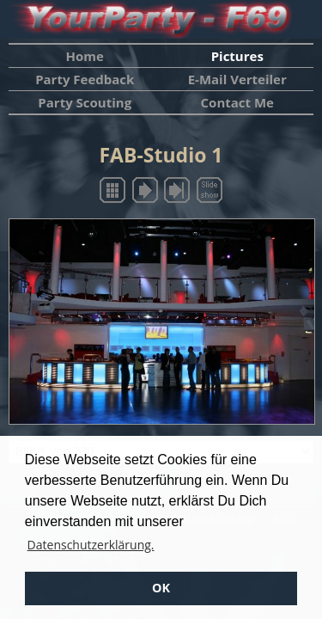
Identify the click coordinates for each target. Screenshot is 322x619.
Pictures (237, 55)
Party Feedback (84, 79)
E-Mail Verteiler (237, 79)
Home (85, 55)
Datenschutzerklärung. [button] (91, 544)
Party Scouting (84, 102)
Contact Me (237, 102)
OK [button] (161, 587)
